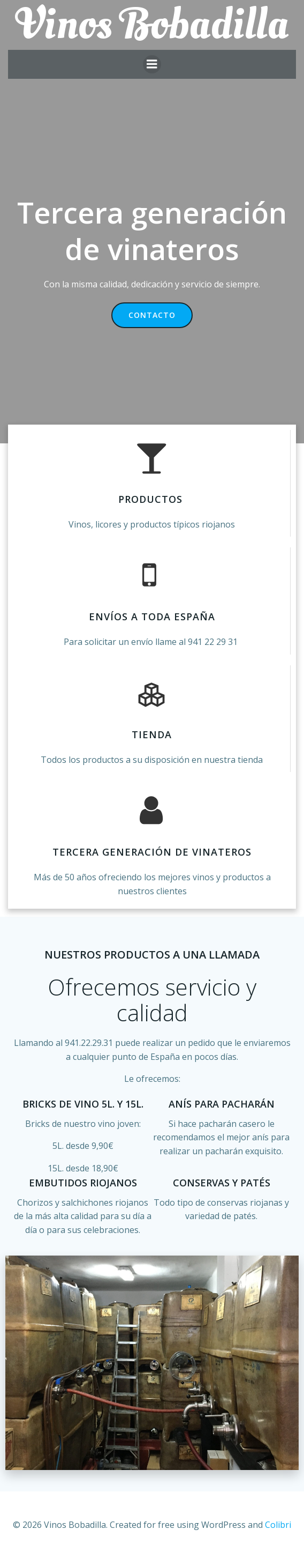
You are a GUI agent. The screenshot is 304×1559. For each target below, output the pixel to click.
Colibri (278, 1525)
